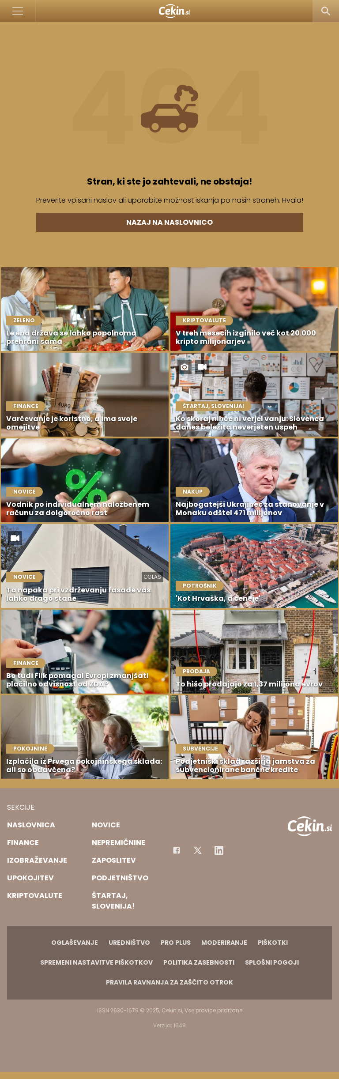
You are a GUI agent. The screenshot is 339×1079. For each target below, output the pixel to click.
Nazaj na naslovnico (169, 222)
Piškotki (273, 942)
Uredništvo (129, 942)
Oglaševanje (74, 942)
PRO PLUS (176, 942)
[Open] (18, 11)
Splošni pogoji (272, 962)
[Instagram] (219, 850)
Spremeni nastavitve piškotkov (96, 962)
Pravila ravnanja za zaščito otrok (169, 982)
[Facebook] (177, 850)
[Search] (326, 11)
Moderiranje (224, 942)
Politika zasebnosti (198, 962)
